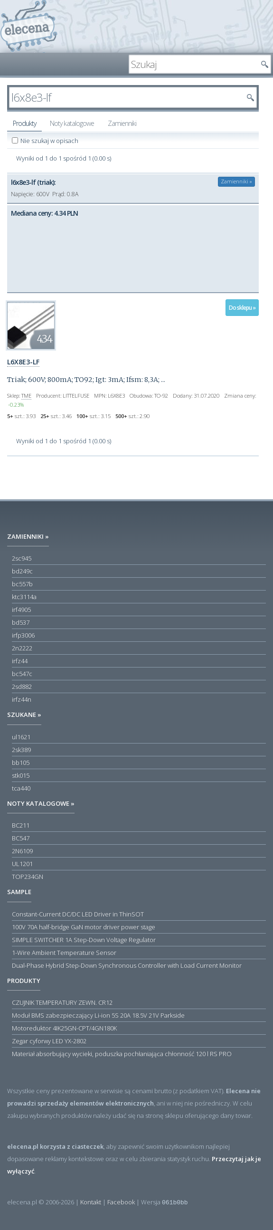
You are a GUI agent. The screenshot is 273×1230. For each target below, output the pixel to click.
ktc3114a (24, 596)
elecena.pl (28, 26)
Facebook (121, 1202)
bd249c (22, 571)
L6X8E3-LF (23, 361)
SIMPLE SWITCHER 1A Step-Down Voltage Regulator (84, 939)
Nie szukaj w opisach (49, 140)
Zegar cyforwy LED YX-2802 (49, 1041)
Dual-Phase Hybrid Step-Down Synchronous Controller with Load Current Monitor (127, 965)
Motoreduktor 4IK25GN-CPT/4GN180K (64, 1028)
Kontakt (90, 1202)
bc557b (22, 584)
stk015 (20, 775)
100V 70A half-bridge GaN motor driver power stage (83, 927)
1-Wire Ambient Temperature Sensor (64, 952)
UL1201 (22, 863)
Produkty (24, 123)
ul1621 (21, 737)
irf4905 (21, 609)
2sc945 (21, 558)
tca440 (21, 788)
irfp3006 (23, 635)
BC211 (20, 825)
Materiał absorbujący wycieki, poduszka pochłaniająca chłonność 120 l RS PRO (122, 1053)
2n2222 (22, 648)
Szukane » (24, 714)
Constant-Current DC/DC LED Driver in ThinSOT (78, 914)
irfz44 (20, 661)
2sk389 (21, 749)
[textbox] (193, 64)
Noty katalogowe (72, 123)
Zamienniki (122, 123)
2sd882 (22, 686)
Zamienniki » (236, 181)
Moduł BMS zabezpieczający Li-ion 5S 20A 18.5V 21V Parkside (98, 1015)
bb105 (20, 762)
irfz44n (21, 699)
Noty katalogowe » (41, 803)
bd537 (20, 622)
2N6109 (22, 851)
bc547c (22, 673)
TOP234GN (27, 876)
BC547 (20, 838)
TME (26, 395)
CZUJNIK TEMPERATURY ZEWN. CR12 (62, 1002)
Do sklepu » (242, 308)
